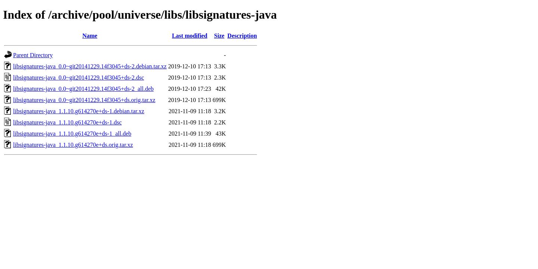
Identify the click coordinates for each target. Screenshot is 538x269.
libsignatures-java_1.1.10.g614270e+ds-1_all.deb (72, 133)
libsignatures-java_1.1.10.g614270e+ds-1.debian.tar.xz (78, 111)
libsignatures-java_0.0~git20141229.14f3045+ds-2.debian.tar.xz (90, 66)
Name (89, 36)
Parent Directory (33, 55)
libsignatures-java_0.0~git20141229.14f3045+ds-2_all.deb (83, 89)
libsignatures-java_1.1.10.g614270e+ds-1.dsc (67, 122)
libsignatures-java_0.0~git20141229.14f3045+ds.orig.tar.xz (84, 100)
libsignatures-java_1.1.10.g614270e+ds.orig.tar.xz (73, 145)
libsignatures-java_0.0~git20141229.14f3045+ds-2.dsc (78, 77)
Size (219, 36)
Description (242, 36)
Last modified (189, 36)
